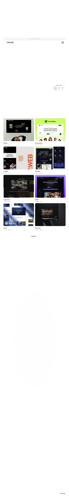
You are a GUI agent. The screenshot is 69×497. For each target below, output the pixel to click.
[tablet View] (58, 88)
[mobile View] (62, 88)
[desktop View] (55, 88)
